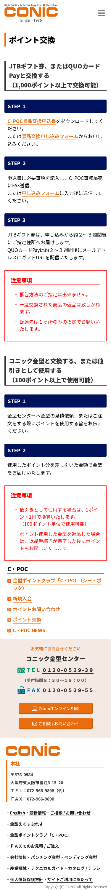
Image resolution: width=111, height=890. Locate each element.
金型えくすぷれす (26, 824)
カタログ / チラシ (84, 868)
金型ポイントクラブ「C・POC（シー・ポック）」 (57, 584)
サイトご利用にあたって (70, 879)
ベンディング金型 (80, 857)
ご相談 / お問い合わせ (70, 813)
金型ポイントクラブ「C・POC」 (40, 835)
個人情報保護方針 (26, 879)
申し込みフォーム (40, 192)
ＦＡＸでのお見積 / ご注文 (34, 846)
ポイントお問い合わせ (36, 609)
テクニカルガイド (47, 868)
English (17, 813)
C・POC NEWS (29, 630)
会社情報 (18, 857)
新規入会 (22, 598)
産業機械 (18, 868)
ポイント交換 (27, 619)
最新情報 (37, 813)
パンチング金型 (45, 857)
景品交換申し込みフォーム (50, 136)
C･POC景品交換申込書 (31, 120)
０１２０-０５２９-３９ (68, 669)
